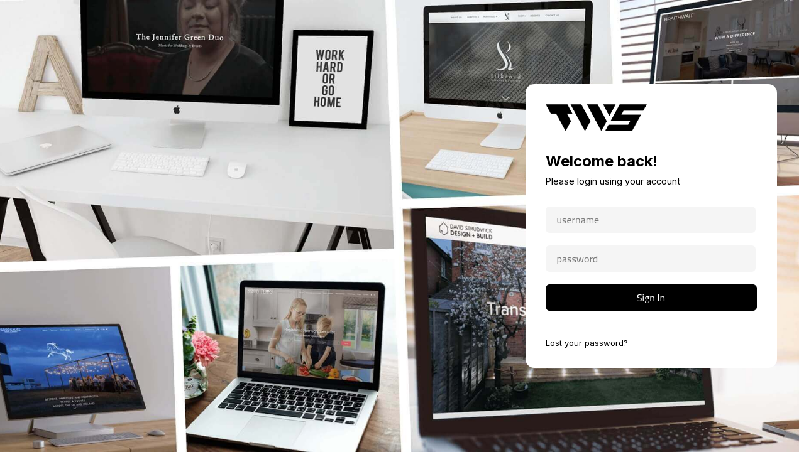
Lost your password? (587, 343)
